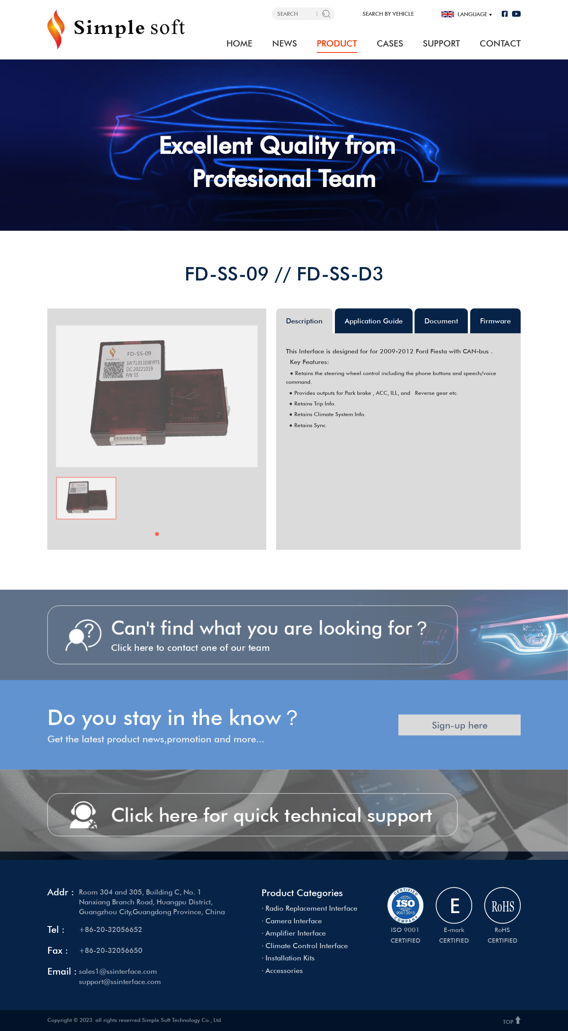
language (472, 14)
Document (441, 321)
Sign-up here (460, 732)
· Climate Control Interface (305, 945)
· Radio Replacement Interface (309, 908)
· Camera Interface (292, 921)
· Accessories (282, 970)
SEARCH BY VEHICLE (388, 14)
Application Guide (374, 321)
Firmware (495, 321)
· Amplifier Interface (294, 933)
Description (304, 321)
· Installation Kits (288, 958)
